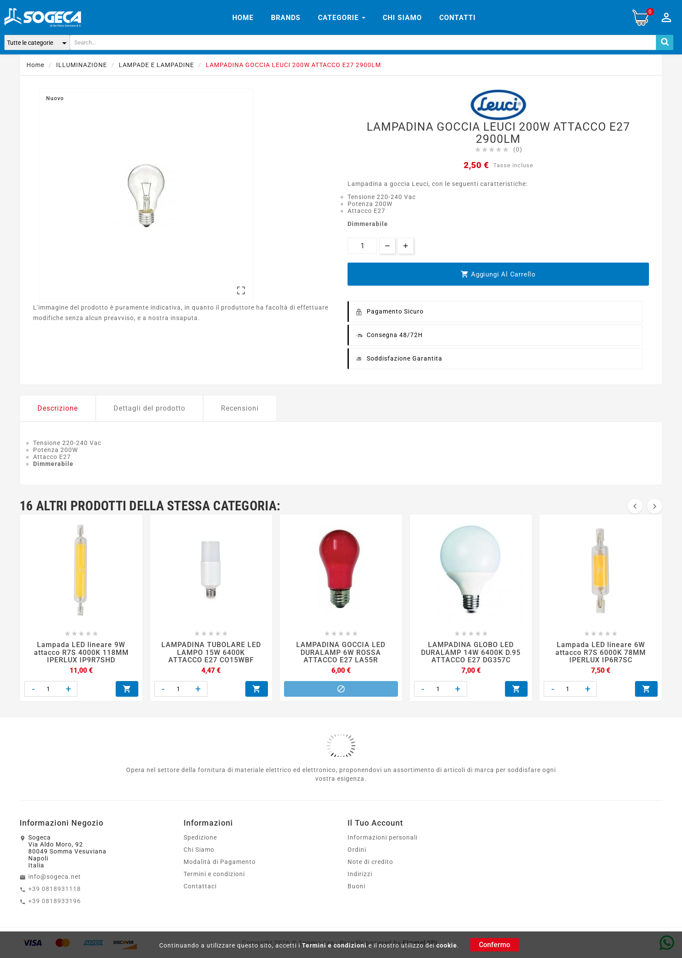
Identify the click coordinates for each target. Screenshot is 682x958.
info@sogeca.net (54, 876)
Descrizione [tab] (57, 408)
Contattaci (200, 886)
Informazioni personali (383, 837)
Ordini (357, 849)
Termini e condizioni (334, 945)
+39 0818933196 (54, 900)
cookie (446, 945)
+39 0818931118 (54, 888)
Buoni (356, 886)
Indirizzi (360, 873)
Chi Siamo (199, 849)
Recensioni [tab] (240, 408)
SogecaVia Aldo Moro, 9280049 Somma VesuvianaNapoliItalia (67, 851)
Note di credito (370, 861)
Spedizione (200, 837)
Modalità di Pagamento (220, 861)
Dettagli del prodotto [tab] (149, 408)
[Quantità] (362, 246)
